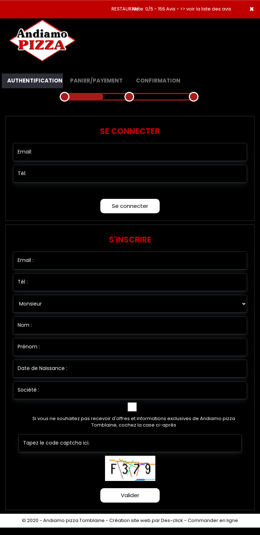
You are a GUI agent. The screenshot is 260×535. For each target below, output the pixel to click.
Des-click (172, 520)
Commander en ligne (213, 520)
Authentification (35, 80)
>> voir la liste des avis (205, 8)
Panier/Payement (96, 80)
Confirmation (158, 80)
